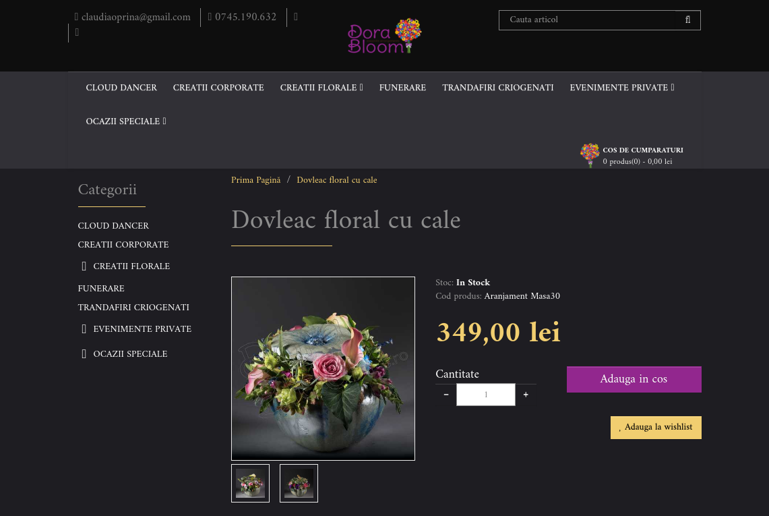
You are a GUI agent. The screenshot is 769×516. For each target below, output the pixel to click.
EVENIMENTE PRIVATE (622, 88)
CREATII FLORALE (321, 88)
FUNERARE (402, 88)
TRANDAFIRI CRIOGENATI (497, 88)
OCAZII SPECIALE (126, 121)
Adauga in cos (634, 379)
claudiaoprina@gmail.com (134, 17)
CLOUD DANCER (121, 88)
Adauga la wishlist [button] (656, 427)
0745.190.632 (244, 17)
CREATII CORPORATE (218, 88)
